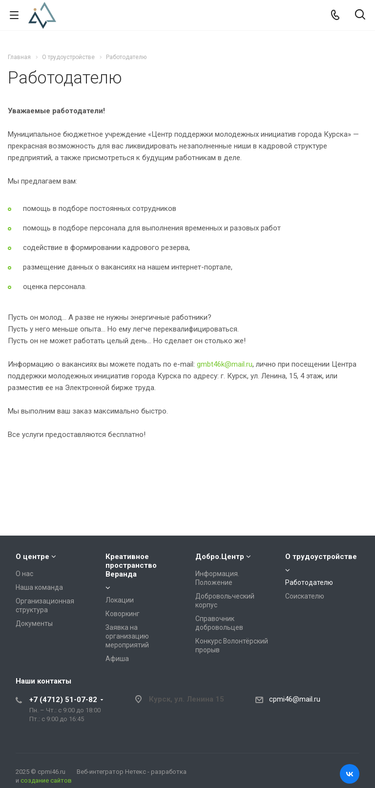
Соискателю (304, 596)
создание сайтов (46, 780)
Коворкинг (122, 614)
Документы (34, 623)
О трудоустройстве (321, 556)
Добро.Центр (219, 556)
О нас (24, 574)
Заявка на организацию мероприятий (127, 636)
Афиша (117, 659)
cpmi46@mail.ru (294, 699)
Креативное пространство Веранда (131, 565)
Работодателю (309, 582)
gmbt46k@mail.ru (224, 364)
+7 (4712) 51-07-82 (63, 699)
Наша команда (39, 587)
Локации (119, 600)
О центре (32, 556)
